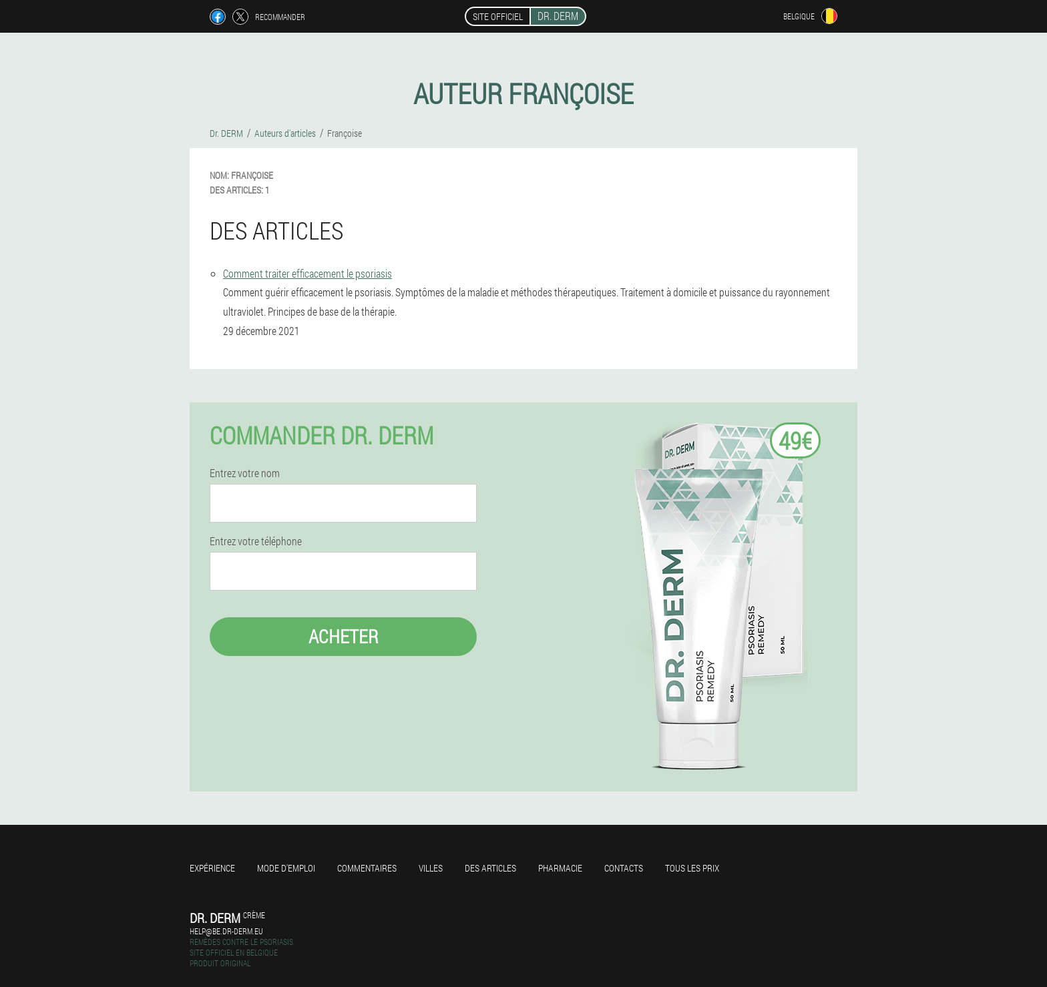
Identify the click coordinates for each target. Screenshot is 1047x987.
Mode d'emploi (286, 868)
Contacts (623, 868)
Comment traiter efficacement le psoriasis (307, 273)
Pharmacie (560, 868)
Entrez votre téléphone (256, 541)
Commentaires (367, 868)
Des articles (490, 868)
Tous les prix (692, 868)
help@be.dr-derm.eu (226, 931)
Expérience (212, 868)
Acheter (343, 636)
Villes (431, 868)
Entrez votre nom (245, 473)
